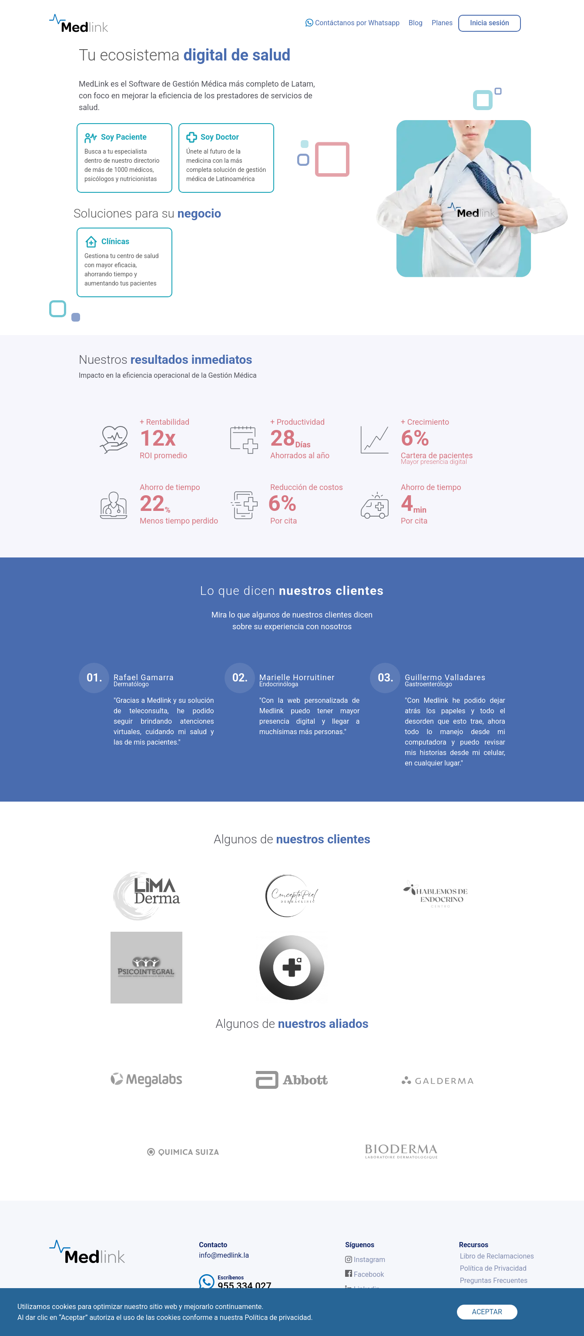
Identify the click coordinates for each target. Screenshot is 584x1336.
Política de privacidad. (278, 1317)
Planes (442, 23)
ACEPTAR (487, 1312)
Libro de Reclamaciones (497, 1256)
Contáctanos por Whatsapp (352, 23)
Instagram (365, 1259)
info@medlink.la (224, 1255)
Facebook (364, 1274)
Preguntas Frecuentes (494, 1280)
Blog (416, 23)
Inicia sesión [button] (489, 23)
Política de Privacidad (493, 1268)
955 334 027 (244, 1286)
